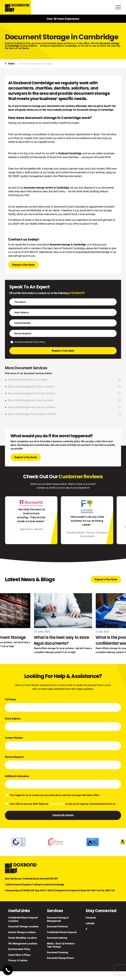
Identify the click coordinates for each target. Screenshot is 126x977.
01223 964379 (29, 252)
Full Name (10, 699)
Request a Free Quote (23, 264)
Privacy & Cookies (18, 960)
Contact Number (14, 737)
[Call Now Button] (8, 970)
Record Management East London (64, 400)
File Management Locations (22, 943)
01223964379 (76, 293)
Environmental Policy (19, 949)
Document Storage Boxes (60, 958)
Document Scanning (57, 952)
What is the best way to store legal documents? (61, 640)
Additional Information (17, 776)
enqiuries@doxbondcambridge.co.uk (95, 252)
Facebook (91, 917)
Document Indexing (57, 937)
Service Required (14, 756)
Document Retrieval (57, 926)
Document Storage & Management (58, 919)
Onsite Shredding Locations (22, 937)
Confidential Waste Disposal (61, 932)
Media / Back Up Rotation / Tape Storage (61, 945)
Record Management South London (64, 393)
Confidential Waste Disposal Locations (23, 919)
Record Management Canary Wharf (64, 414)
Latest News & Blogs (19, 954)
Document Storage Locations (23, 926)
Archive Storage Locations (22, 932)
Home (11, 63)
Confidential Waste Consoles (64, 380)
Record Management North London (64, 407)
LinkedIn (90, 923)
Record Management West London (64, 386)
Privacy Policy (39, 342)
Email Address (13, 718)
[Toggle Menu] (118, 7)
